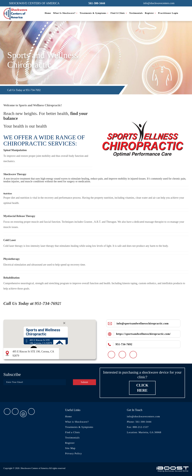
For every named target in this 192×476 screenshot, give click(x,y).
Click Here (142, 387)
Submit (84, 382)
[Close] (64, 323)
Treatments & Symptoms (94, 13)
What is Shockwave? (65, 13)
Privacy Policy (73, 453)
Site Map (70, 448)
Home (48, 13)
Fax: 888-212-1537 (138, 427)
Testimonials (136, 13)
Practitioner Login (168, 13)
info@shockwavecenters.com (143, 416)
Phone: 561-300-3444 (139, 421)
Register (150, 13)
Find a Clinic (119, 13)
